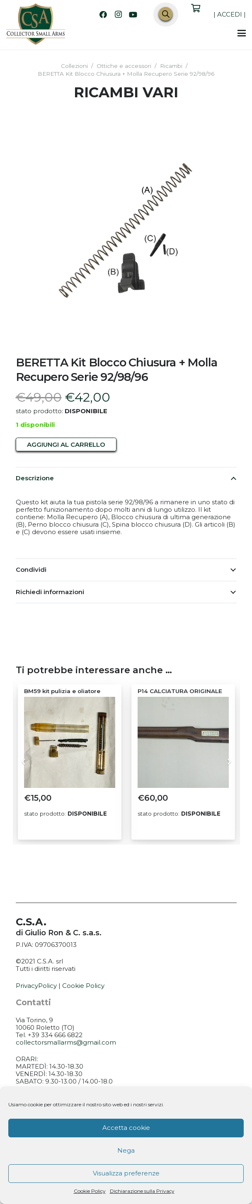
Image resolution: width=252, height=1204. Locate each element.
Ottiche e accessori (124, 66)
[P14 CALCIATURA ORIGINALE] (182, 742)
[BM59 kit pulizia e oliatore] (69, 742)
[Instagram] (118, 14)
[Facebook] (103, 14)
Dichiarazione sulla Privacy (142, 1191)
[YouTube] (133, 14)
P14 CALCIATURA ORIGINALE (179, 691)
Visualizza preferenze (126, 1173)
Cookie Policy (90, 1191)
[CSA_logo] (35, 24)
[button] (242, 33)
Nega (126, 1150)
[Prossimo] (229, 762)
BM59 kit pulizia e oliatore (62, 691)
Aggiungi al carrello (66, 444)
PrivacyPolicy (36, 986)
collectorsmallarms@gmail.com (66, 1042)
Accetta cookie (126, 1128)
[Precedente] (23, 762)
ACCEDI (229, 14)
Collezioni (74, 66)
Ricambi (171, 66)
